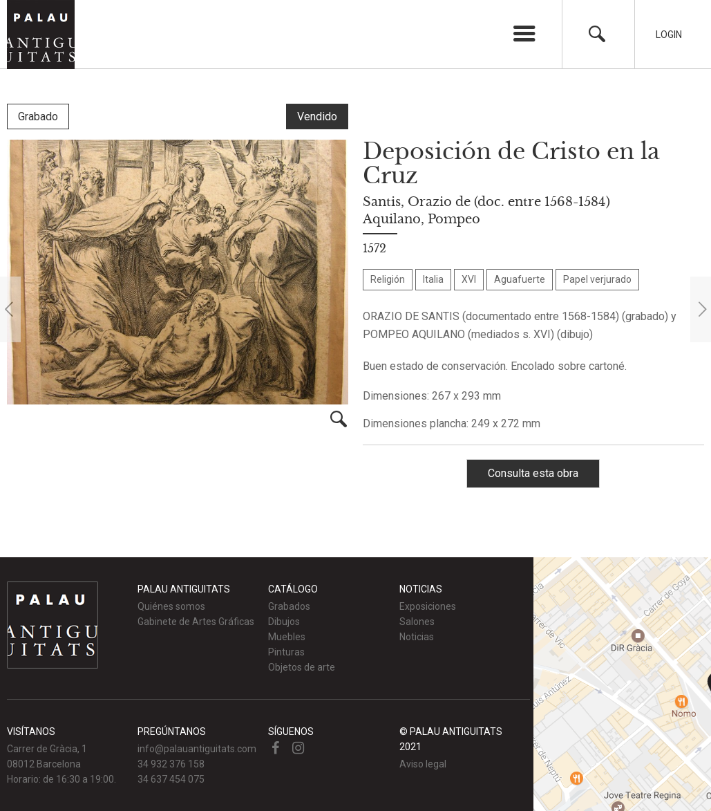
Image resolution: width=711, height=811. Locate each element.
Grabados (289, 606)
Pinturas (286, 652)
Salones (417, 621)
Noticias (416, 636)
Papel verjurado (597, 279)
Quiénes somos (171, 606)
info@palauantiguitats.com (197, 748)
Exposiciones (427, 606)
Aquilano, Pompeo (421, 219)
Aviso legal (422, 764)
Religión (387, 279)
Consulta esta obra (533, 473)
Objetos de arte (301, 667)
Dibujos (284, 621)
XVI (469, 279)
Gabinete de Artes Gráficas (196, 621)
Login (669, 34)
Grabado (38, 116)
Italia (433, 279)
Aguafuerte (519, 279)
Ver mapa (622, 684)
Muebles (286, 636)
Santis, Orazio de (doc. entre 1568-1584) (486, 201)
